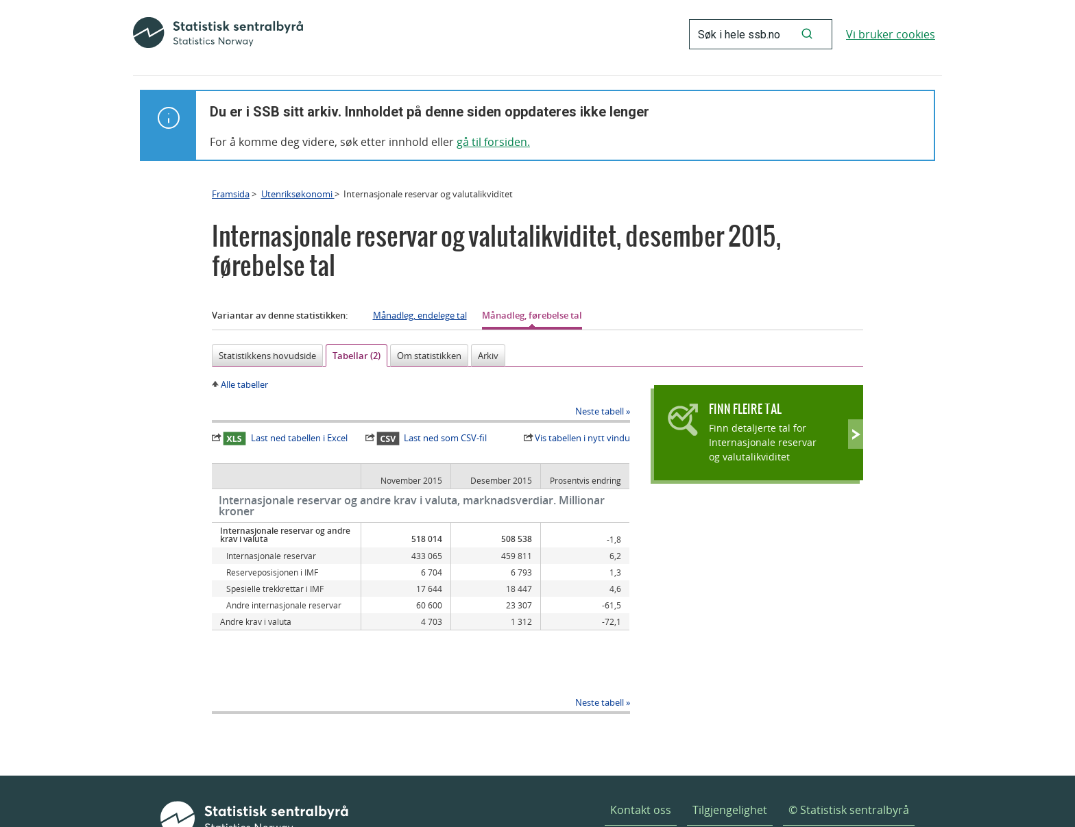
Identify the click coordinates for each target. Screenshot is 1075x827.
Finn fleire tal (745, 408)
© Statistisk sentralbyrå (848, 768)
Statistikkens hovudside (267, 355)
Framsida (231, 194)
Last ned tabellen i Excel (285, 438)
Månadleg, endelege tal (420, 315)
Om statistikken (429, 355)
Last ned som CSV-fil (431, 438)
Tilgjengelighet (729, 768)
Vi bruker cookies (890, 34)
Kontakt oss (640, 768)
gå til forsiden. (493, 141)
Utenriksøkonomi (298, 194)
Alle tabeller (244, 384)
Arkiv (488, 355)
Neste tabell (599, 411)
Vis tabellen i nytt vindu (582, 438)
